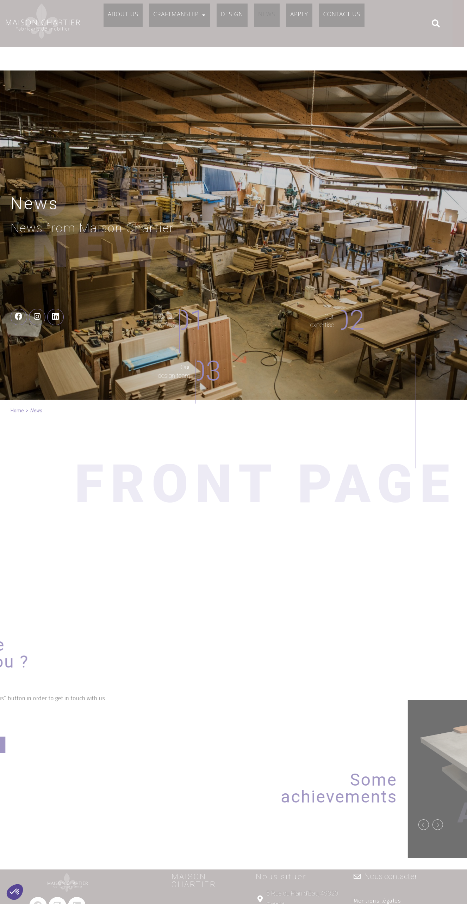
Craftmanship (182, 24)
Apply (308, 24)
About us (124, 24)
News (273, 24)
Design (236, 24)
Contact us (352, 24)
